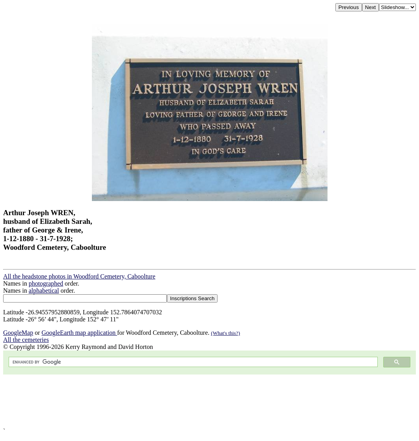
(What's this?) (225, 333)
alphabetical (44, 290)
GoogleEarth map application (79, 332)
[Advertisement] (209, 401)
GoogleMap (18, 332)
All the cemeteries (26, 339)
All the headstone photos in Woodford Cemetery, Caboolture (79, 276)
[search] (192, 362)
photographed (46, 283)
